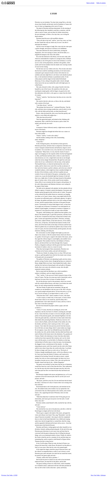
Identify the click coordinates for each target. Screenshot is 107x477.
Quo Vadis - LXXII (9, 475)
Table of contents (101, 3)
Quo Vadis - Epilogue (98, 475)
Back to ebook (90, 3)
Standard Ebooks (8, 2)
